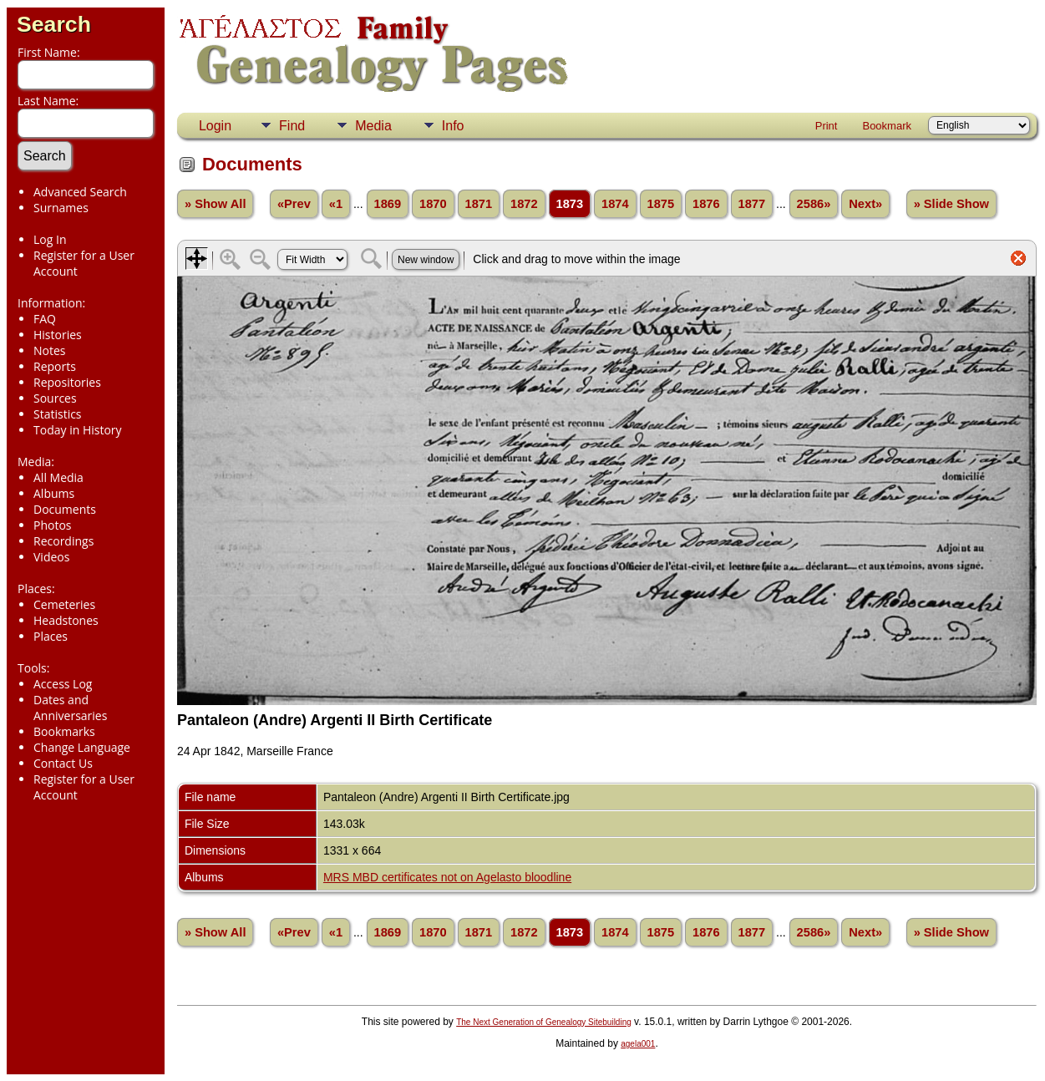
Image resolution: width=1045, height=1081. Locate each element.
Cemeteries (64, 604)
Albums (53, 493)
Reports (54, 366)
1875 (661, 204)
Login (215, 126)
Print (826, 125)
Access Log (62, 684)
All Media (58, 477)
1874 (615, 204)
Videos (51, 557)
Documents (64, 509)
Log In (49, 239)
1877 (752, 204)
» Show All (215, 204)
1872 (524, 204)
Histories (57, 335)
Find (292, 126)
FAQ (44, 319)
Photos (52, 525)
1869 (388, 204)
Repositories (67, 382)
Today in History (77, 430)
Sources (55, 398)
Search (54, 24)
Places (50, 636)
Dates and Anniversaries (70, 707)
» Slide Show (951, 204)
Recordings (63, 541)
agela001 (638, 1043)
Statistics (57, 414)
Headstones (66, 620)
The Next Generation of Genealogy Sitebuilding (544, 1022)
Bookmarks (64, 731)
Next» (865, 204)
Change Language (81, 747)
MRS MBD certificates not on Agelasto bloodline (447, 877)
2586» (814, 204)
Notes (49, 350)
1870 (433, 204)
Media (373, 126)
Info (453, 126)
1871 (479, 204)
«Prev (294, 204)
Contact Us (63, 763)
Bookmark (886, 125)
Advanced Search (80, 192)
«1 (335, 204)
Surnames (61, 208)
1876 (706, 204)
